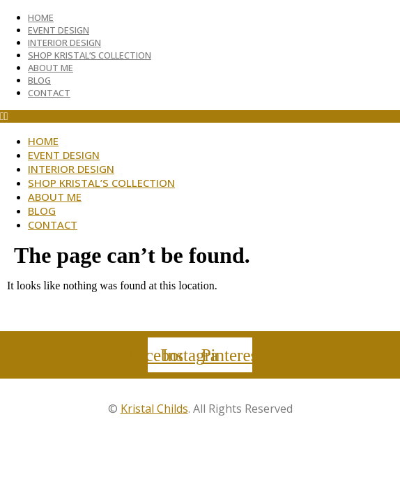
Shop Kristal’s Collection (89, 55)
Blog (39, 80)
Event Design (58, 30)
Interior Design (64, 42)
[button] (200, 116)
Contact (49, 92)
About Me (50, 67)
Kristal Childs (154, 408)
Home (41, 17)
